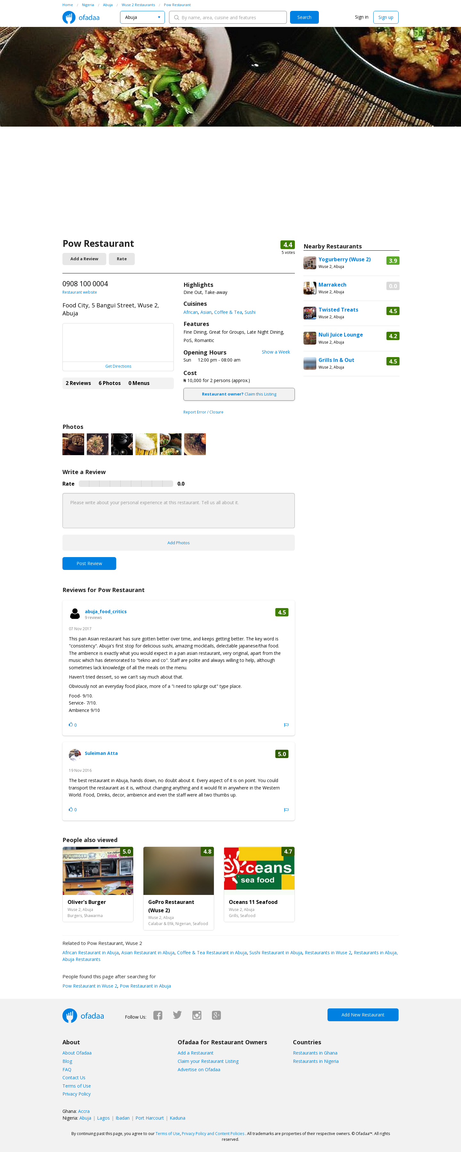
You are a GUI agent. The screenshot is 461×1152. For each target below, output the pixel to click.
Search (304, 17)
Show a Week (276, 352)
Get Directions (118, 366)
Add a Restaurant (196, 1053)
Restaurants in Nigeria (316, 1061)
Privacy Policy (76, 1094)
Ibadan (123, 1118)
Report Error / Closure (203, 412)
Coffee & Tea (228, 312)
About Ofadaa (77, 1053)
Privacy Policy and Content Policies (213, 1133)
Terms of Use (76, 1086)
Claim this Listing (239, 394)
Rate (122, 259)
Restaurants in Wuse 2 (327, 952)
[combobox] (142, 17)
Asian (206, 312)
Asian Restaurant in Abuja (147, 952)
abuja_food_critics (106, 611)
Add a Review (84, 259)
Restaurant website (79, 292)
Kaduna (177, 1118)
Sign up (385, 17)
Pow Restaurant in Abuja (144, 986)
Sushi (250, 312)
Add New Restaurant (363, 1015)
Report (286, 725)
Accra (84, 1111)
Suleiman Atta (101, 753)
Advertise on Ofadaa (199, 1069)
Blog (67, 1061)
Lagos (103, 1118)
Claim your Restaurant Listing (208, 1061)
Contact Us (73, 1077)
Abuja (85, 1118)
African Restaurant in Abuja (90, 952)
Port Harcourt (149, 1118)
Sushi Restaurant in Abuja (275, 952)
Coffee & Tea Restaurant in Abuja (211, 952)
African (190, 312)
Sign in (361, 17)
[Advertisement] (230, 189)
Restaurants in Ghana (315, 1053)
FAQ (66, 1069)
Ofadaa (80, 17)
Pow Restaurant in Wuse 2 (89, 986)
